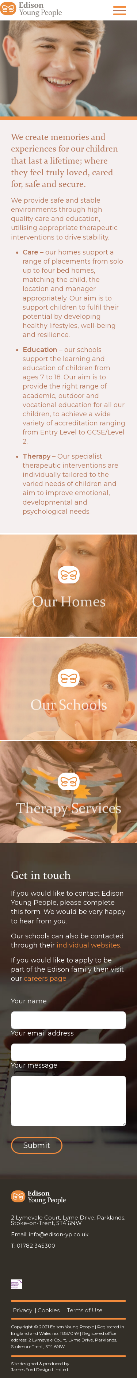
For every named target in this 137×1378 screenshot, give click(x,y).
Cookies (49, 1310)
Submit (36, 1145)
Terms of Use (85, 1310)
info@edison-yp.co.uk (58, 1234)
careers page (45, 979)
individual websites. (89, 945)
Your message (34, 1065)
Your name (29, 1001)
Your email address (42, 1033)
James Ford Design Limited (39, 1369)
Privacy (22, 1310)
